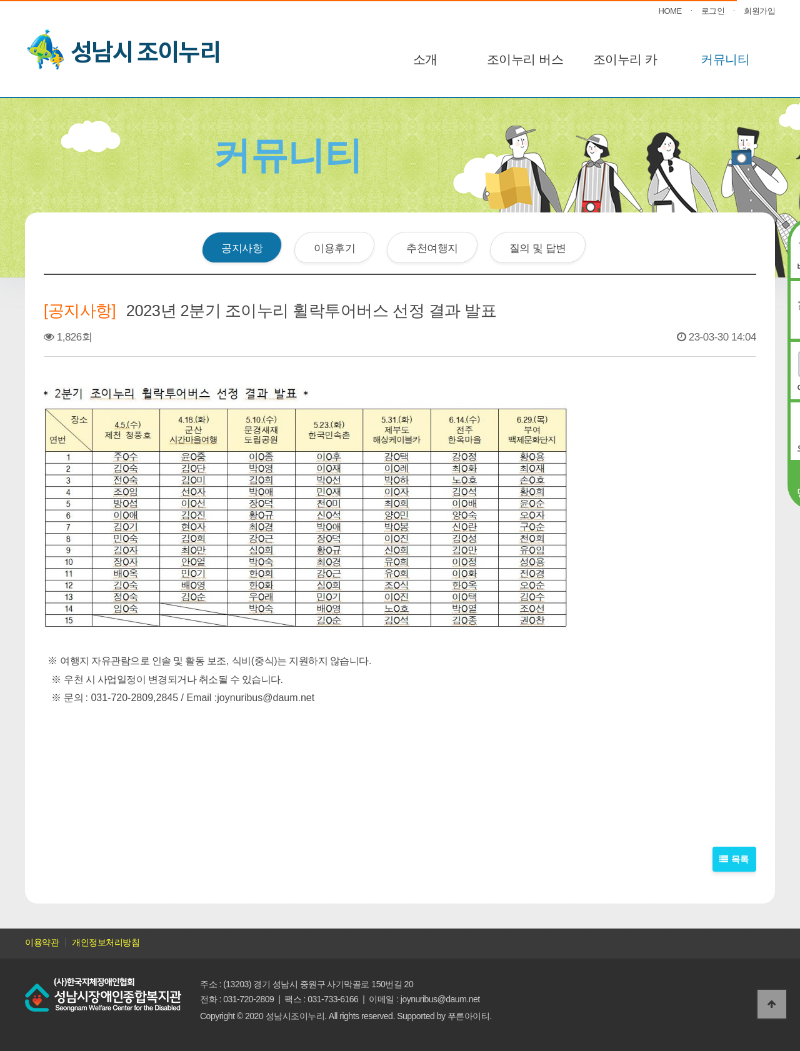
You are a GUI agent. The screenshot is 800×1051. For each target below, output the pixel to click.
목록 (734, 859)
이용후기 (334, 248)
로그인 (713, 11)
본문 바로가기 (0, 0)
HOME (670, 11)
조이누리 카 (625, 59)
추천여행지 (432, 248)
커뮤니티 (725, 59)
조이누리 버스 (525, 59)
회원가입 (759, 11)
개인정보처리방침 (105, 942)
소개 (425, 59)
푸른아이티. (470, 1016)
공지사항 (241, 248)
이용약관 (42, 942)
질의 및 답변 (537, 248)
